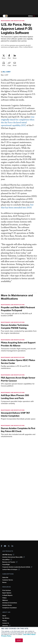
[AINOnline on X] (9, 546)
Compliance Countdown (9, 608)
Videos (4, 598)
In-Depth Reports (7, 595)
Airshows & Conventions (9, 603)
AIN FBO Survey (8, 554)
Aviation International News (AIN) (13, 557)
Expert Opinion (6, 593)
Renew (4, 582)
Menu (31, 16)
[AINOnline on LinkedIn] (12, 546)
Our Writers (5, 618)
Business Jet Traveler (9, 562)
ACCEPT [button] (19, 640)
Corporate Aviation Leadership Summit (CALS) (17, 567)
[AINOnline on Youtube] (5, 546)
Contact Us (5, 623)
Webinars (5, 600)
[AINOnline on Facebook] (1, 546)
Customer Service (7, 580)
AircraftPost (7, 559)
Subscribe (5, 577)
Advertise (6, 625)
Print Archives (6, 590)
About (4, 615)
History (4, 620)
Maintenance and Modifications (13, 21)
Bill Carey (7, 72)
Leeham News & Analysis (11, 569)
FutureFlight (6, 564)
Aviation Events (7, 605)
